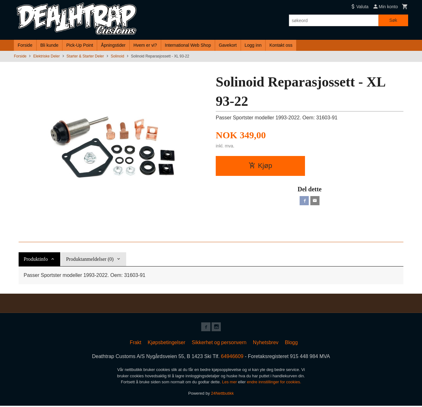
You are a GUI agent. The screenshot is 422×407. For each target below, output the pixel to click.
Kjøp (260, 166)
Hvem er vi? (145, 45)
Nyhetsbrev (265, 343)
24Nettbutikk (222, 394)
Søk (393, 20)
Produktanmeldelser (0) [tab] (90, 259)
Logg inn (253, 45)
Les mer (230, 383)
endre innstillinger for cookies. (274, 383)
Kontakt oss (280, 45)
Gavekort (228, 45)
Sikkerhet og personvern (219, 343)
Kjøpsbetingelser (166, 343)
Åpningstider (113, 45)
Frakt (135, 343)
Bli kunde (49, 45)
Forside (25, 45)
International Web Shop (188, 45)
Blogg (291, 343)
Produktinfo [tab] (36, 259)
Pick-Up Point (79, 45)
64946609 (232, 357)
